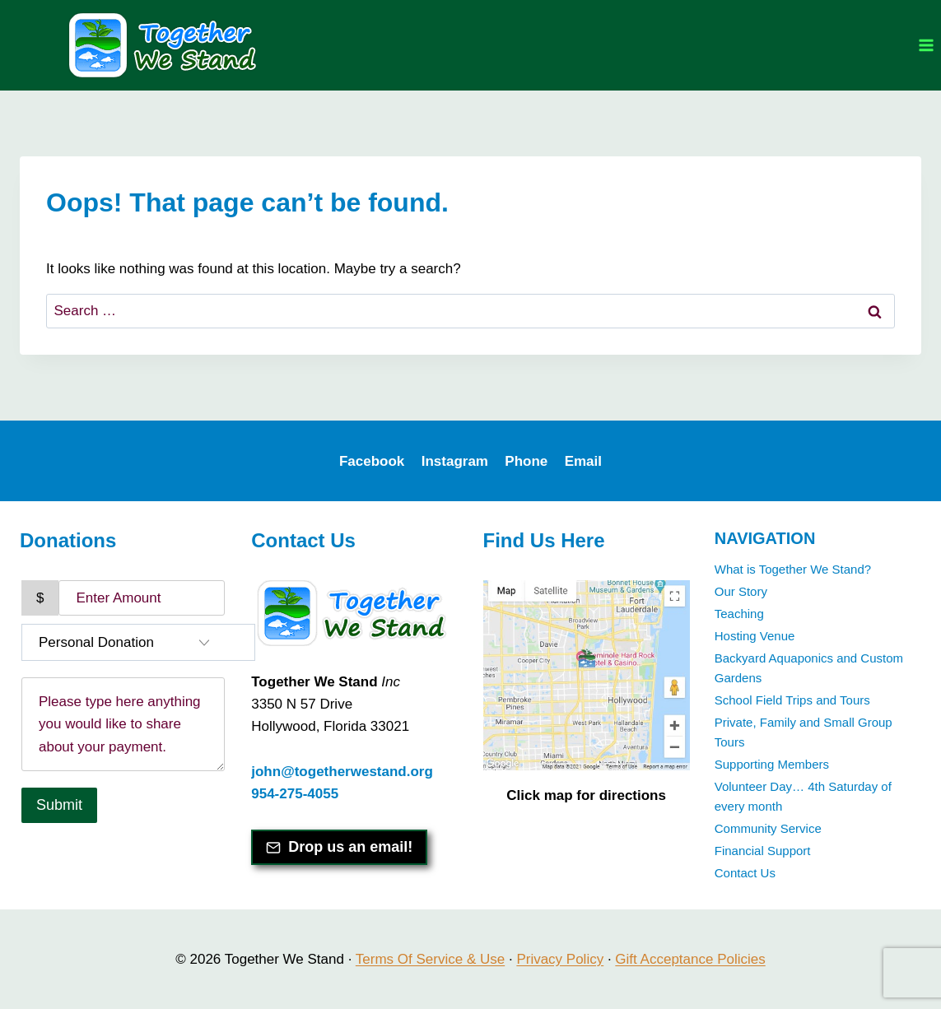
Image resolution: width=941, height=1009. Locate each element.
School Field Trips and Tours (792, 700)
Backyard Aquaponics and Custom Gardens (809, 668)
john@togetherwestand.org (342, 771)
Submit (59, 805)
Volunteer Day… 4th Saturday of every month (803, 796)
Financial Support (763, 851)
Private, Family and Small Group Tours (803, 732)
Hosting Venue (755, 636)
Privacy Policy (559, 959)
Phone (526, 461)
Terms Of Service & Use (430, 959)
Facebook (371, 461)
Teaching (739, 614)
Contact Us (745, 873)
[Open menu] (926, 45)
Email (583, 461)
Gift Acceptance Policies (690, 959)
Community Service (768, 828)
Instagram (455, 461)
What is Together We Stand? (793, 569)
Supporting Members (772, 764)
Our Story (741, 591)
